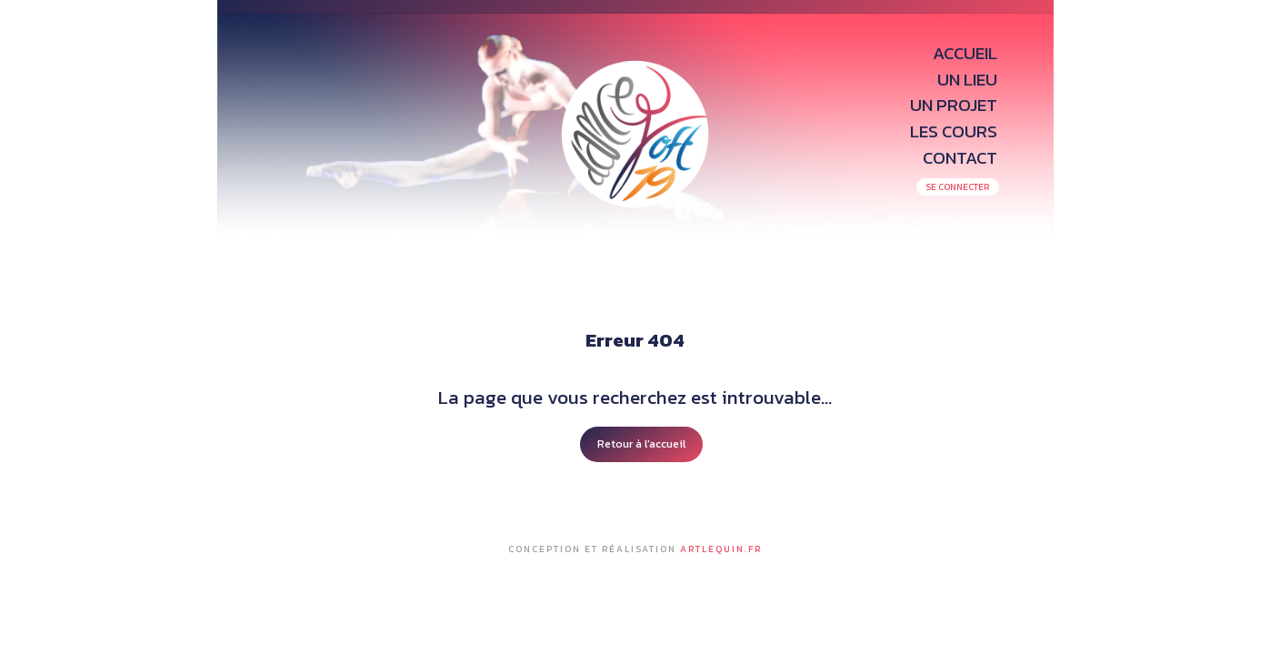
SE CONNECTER (957, 187)
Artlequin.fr (721, 549)
